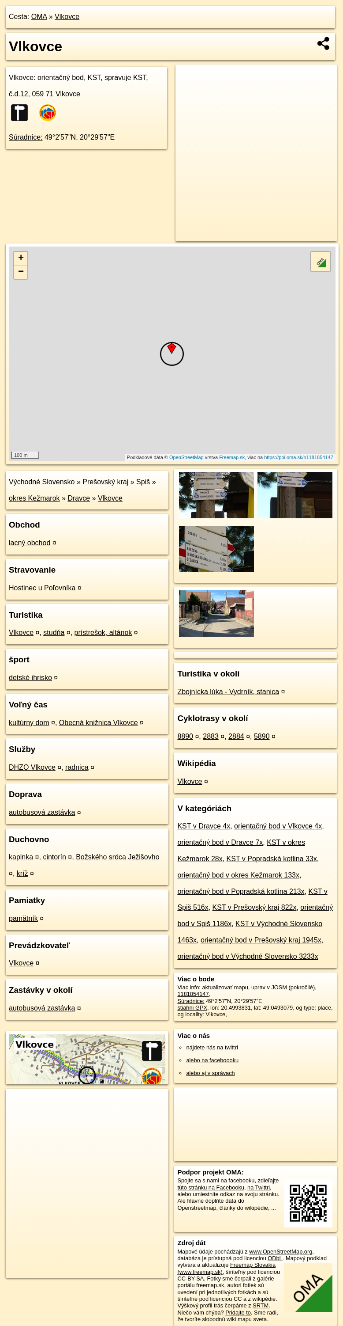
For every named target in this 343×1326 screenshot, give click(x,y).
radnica (76, 767)
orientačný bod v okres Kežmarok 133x (238, 875)
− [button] (21, 272)
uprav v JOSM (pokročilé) (283, 987)
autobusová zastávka (42, 812)
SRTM (260, 1305)
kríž (22, 873)
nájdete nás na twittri (212, 1047)
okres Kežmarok (34, 498)
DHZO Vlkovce (32, 767)
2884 (236, 736)
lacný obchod (29, 543)
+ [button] (21, 258)
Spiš (143, 482)
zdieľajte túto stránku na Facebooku (228, 1183)
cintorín (54, 857)
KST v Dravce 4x (203, 826)
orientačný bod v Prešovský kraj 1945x (261, 940)
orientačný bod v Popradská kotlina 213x (240, 891)
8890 (185, 736)
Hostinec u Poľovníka (42, 588)
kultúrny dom (29, 722)
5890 (262, 736)
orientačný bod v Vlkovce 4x (278, 826)
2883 (211, 736)
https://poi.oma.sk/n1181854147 (298, 457)
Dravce (78, 498)
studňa (53, 632)
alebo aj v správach (210, 1073)
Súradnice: (26, 137)
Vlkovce (67, 16)
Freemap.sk (232, 457)
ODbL (275, 1258)
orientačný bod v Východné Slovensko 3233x (247, 956)
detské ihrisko (30, 677)
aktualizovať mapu (225, 987)
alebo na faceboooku (212, 1060)
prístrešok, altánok (103, 632)
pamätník (23, 918)
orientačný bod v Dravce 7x (220, 842)
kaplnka (21, 857)
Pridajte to (238, 1312)
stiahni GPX (192, 1007)
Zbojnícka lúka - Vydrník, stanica (228, 691)
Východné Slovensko (42, 482)
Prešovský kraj (105, 482)
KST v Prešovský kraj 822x (255, 907)
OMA (39, 16)
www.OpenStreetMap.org (280, 1251)
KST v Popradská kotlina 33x (272, 858)
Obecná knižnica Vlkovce (98, 722)
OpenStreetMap (186, 457)
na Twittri (258, 1187)
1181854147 (193, 994)
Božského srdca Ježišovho (117, 857)
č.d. (18, 94)
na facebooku (238, 1180)
